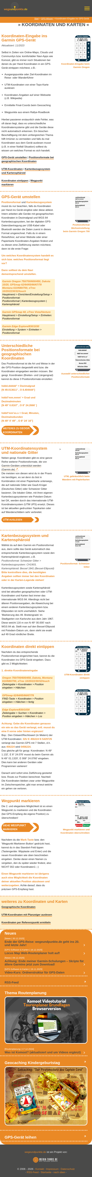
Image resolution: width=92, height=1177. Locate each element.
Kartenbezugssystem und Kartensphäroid (24, 537)
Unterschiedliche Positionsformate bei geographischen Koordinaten (20, 351)
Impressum (52, 1169)
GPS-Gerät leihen (20, 1137)
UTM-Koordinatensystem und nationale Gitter (24, 450)
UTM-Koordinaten (12, 169)
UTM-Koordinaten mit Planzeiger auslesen (26, 914)
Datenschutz (68, 1169)
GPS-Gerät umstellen (14, 157)
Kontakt (39, 1169)
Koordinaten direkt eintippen (27, 646)
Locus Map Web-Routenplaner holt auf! (32, 953)
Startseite (46, 1172)
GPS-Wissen (47, 18)
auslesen (12, 519)
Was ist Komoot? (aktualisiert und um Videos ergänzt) (43, 1052)
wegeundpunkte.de (35, 1152)
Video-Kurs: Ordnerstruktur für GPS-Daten (35, 972)
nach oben (59, 1172)
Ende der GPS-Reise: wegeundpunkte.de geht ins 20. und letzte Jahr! (42, 943)
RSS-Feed (12, 982)
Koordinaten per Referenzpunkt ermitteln (26, 922)
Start (36, 18)
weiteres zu (16, 430)
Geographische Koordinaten (18, 907)
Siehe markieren (14, 827)
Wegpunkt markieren (20, 801)
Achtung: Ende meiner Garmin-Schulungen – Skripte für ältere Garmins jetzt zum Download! (44, 962)
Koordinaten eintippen (14, 180)
